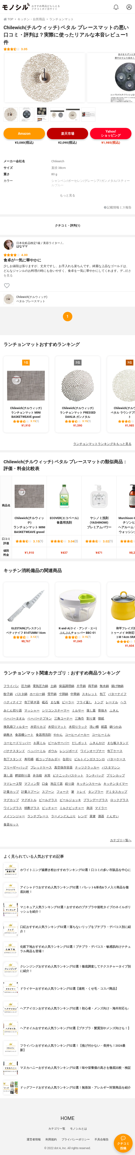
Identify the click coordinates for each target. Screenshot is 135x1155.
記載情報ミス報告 (117, 207)
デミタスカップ (116, 791)
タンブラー (95, 791)
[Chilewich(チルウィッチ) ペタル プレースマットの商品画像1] (45, 77)
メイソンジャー (14, 816)
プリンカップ (115, 775)
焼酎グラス (32, 808)
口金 (45, 783)
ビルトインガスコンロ (89, 759)
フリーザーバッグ (16, 767)
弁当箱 (37, 775)
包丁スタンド (13, 759)
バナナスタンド (14, 751)
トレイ (81, 791)
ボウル (52, 751)
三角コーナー (63, 718)
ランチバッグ (95, 775)
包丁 (103, 694)
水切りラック (78, 726)
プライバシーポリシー (75, 1139)
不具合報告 (101, 1139)
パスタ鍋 (21, 694)
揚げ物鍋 (117, 686)
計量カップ (11, 791)
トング (98, 702)
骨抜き (102, 710)
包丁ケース (115, 751)
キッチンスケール (89, 783)
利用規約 (51, 1139)
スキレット (89, 694)
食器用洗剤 (43, 734)
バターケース (116, 759)
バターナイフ (117, 694)
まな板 (55, 702)
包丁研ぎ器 (32, 702)
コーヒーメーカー (77, 734)
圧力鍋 (25, 686)
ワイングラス (13, 808)
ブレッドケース (41, 767)
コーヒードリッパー (17, 743)
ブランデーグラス (95, 800)
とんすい (112, 816)
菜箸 (93, 816)
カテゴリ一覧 (56, 1128)
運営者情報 (34, 1139)
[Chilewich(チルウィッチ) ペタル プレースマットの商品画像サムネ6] (88, 114)
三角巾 (79, 718)
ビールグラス (48, 800)
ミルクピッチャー (72, 808)
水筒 (47, 775)
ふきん (114, 710)
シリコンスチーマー (56, 710)
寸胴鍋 (63, 694)
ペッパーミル (36, 751)
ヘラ (123, 702)
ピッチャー (49, 808)
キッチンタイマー (115, 783)
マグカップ (11, 800)
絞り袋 (69, 783)
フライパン (11, 686)
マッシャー (32, 710)
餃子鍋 (8, 694)
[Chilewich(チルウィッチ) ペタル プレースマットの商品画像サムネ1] (11, 114)
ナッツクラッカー (87, 767)
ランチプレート (38, 816)
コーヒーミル (101, 734)
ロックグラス (119, 800)
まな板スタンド (118, 743)
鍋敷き (8, 734)
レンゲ (82, 816)
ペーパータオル (14, 718)
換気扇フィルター (16, 726)
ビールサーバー (59, 743)
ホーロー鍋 (37, 694)
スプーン (48, 791)
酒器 (101, 816)
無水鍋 (104, 686)
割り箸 (91, 718)
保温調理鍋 (66, 686)
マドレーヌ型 (13, 783)
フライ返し (84, 702)
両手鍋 (92, 686)
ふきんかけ (97, 743)
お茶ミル (39, 743)
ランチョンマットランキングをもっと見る (102, 444)
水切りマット (57, 726)
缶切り (67, 759)
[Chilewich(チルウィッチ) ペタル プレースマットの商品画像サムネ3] (42, 114)
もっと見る (67, 195)
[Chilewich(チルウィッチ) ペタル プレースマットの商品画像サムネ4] (57, 114)
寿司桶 (28, 759)
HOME (67, 1118)
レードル (112, 702)
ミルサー (78, 710)
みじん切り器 (13, 710)
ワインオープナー (92, 751)
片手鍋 (81, 686)
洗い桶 (94, 726)
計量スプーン (30, 791)
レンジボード (69, 751)
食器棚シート (24, 734)
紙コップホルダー (48, 759)
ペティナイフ (13, 702)
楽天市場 (67, 134)
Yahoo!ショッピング (111, 134)
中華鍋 (75, 694)
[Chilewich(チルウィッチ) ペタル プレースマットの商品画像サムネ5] (73, 114)
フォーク (63, 791)
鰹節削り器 (22, 775)
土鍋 (53, 686)
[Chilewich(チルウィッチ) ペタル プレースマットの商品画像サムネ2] (26, 114)
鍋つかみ (116, 726)
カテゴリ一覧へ (120, 840)
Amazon (24, 134)
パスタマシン (111, 767)
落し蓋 (91, 710)
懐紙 (101, 718)
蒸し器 (8, 775)
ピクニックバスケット (68, 775)
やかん (58, 734)
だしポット (79, 743)
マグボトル (29, 800)
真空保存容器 (63, 767)
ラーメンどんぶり (63, 816)
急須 (89, 808)
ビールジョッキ (70, 800)
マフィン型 (32, 783)
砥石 (45, 702)
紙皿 (104, 726)
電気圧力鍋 (40, 686)
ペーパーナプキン (39, 718)
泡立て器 (56, 783)
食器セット (11, 824)
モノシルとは (78, 1128)
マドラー (101, 808)
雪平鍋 (52, 694)
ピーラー (68, 702)
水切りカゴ (38, 726)
